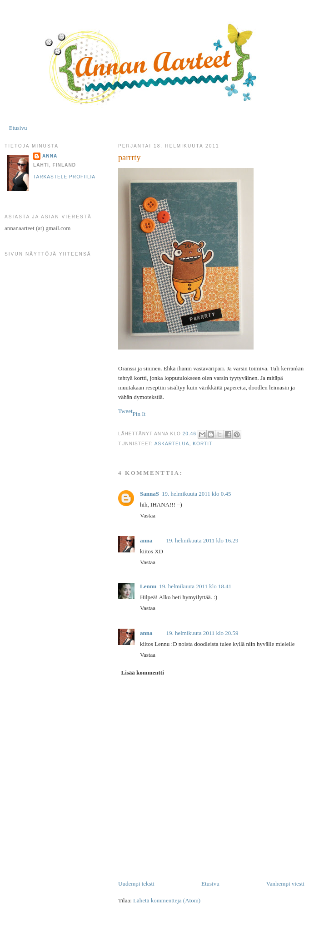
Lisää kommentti (142, 672)
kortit (202, 443)
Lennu (148, 586)
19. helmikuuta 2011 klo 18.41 (195, 586)
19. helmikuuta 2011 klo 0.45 (196, 493)
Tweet (125, 411)
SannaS (149, 493)
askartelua (171, 443)
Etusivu (18, 127)
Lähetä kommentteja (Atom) (166, 900)
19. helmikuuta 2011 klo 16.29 (202, 540)
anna (146, 540)
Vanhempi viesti (285, 883)
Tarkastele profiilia (64, 176)
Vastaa (147, 515)
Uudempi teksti (136, 883)
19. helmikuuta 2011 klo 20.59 (202, 633)
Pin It (139, 413)
